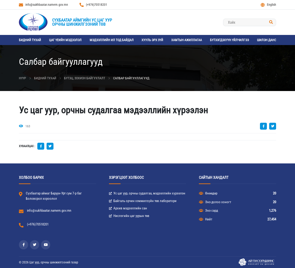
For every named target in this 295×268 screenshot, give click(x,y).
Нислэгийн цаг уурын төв (129, 216)
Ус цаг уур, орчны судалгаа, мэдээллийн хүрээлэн (147, 193)
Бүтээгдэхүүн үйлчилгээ (229, 40)
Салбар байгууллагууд (131, 78)
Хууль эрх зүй (152, 40)
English (268, 5)
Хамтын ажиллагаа (186, 40)
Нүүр (22, 78)
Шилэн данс (266, 40)
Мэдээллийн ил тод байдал (112, 40)
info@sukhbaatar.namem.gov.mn (43, 5)
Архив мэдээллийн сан (128, 208)
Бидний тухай (30, 40)
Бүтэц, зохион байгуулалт (84, 78)
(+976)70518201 (93, 5)
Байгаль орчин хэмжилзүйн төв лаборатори (143, 201)
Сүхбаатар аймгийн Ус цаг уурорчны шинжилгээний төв (82, 22)
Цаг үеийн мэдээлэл (65, 40)
